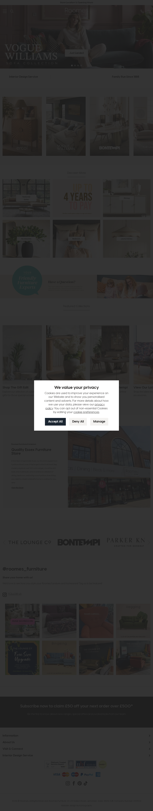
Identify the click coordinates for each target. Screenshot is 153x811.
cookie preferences (86, 412)
